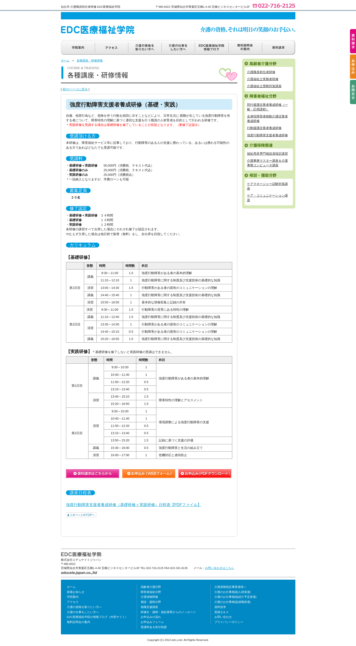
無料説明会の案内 (78, 622)
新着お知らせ (75, 592)
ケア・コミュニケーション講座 (267, 198)
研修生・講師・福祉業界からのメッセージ (168, 612)
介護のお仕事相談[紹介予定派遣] (235, 596)
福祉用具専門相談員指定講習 (267, 153)
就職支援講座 (149, 607)
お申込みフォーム (152, 622)
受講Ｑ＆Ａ (221, 612)
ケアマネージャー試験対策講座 (267, 186)
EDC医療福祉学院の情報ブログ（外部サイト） (97, 616)
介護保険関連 (149, 596)
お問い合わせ (223, 616)
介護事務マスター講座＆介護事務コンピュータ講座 (267, 163)
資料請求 (220, 607)
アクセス (73, 601)
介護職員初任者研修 (261, 72)
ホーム (65, 60)
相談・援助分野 (151, 601)
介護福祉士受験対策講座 (264, 86)
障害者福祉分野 (151, 592)
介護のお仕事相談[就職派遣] (232, 601)
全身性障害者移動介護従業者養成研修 (267, 119)
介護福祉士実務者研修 (262, 79)
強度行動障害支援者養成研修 (267, 135)
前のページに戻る (75, 89)
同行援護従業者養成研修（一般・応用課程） (267, 107)
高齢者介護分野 (151, 586)
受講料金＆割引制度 (154, 627)
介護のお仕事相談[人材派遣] (232, 592)
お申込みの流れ (151, 616)
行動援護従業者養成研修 (264, 128)
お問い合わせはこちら (219, 568)
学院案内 (73, 596)
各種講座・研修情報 (90, 60)
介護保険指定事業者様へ (230, 586)
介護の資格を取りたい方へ (84, 607)
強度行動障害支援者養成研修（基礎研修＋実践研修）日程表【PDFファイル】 (133, 505)
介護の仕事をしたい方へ (83, 612)
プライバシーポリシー (228, 622)
